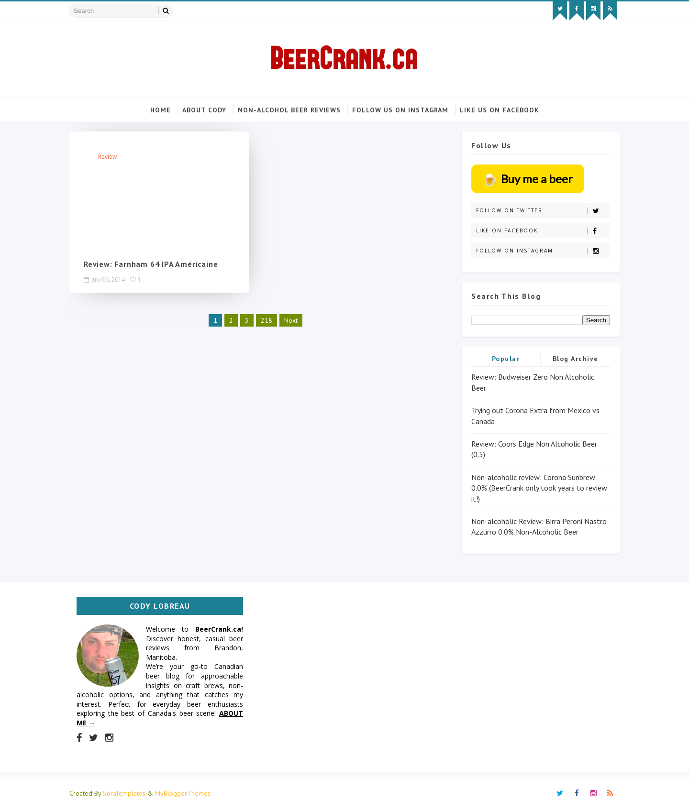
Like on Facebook (543, 230)
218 (266, 320)
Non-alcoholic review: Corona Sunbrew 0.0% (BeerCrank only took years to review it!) (539, 488)
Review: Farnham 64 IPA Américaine (151, 264)
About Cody (204, 110)
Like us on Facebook (499, 110)
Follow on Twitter (543, 210)
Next (291, 320)
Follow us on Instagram (400, 110)
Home (160, 110)
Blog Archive (576, 358)
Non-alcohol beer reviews (289, 110)
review (107, 157)
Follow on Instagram (543, 250)
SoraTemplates (124, 793)
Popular (506, 358)
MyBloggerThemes (183, 793)
